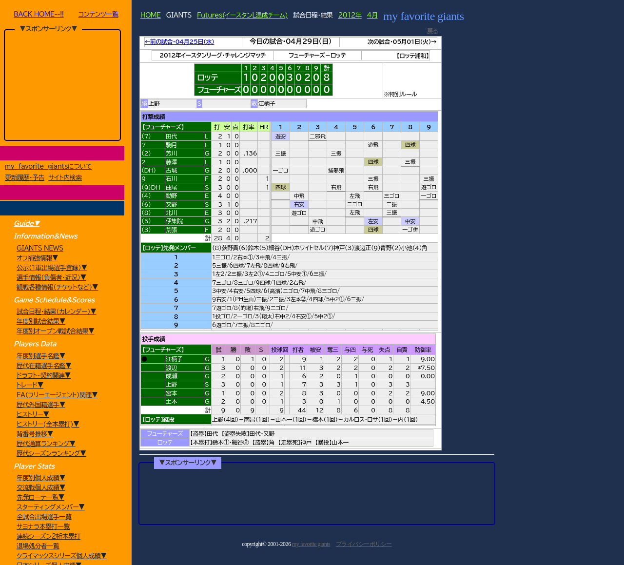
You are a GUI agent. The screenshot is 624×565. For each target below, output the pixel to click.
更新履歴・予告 (24, 178)
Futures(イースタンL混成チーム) (242, 15)
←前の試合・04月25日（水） (179, 41)
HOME (150, 15)
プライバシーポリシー (364, 545)
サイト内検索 (65, 178)
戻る (432, 31)
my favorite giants (311, 545)
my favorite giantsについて (48, 167)
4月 (372, 15)
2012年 (349, 15)
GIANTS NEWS (40, 250)
